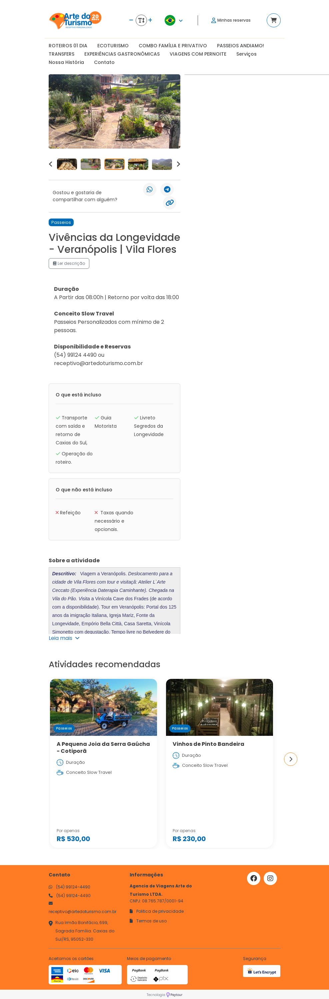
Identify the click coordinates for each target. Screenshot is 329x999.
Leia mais (64, 638)
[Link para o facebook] (253, 878)
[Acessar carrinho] (274, 20)
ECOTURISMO (113, 45)
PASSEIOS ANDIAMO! (240, 45)
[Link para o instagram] (270, 878)
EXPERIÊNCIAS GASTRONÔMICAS (122, 54)
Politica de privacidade (157, 911)
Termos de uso (148, 921)
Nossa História (66, 62)
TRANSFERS (61, 54)
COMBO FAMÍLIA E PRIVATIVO (173, 45)
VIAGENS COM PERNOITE (198, 54)
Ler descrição (69, 263)
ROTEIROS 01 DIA (68, 45)
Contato (104, 62)
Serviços (246, 54)
